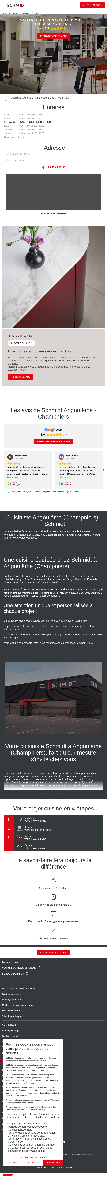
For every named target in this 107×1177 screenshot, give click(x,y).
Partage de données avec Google (23, 1126)
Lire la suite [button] (12, 469)
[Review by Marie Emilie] (72, 448)
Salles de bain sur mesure (14, 1003)
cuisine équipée (47, 523)
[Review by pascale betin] (21, 448)
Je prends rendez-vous (53, 36)
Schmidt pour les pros (12, 1008)
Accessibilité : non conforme (82, 1147)
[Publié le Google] (13, 475)
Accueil (4, 13)
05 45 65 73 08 (53, 167)
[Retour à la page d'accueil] (17, 5)
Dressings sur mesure (12, 991)
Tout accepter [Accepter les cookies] (49, 1162)
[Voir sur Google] (10, 449)
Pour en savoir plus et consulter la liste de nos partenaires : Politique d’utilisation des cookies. (29, 1116)
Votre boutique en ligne (19, 960)
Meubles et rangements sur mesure (18, 997)
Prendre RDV (94, 5)
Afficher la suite (53, 785)
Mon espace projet (11, 1022)
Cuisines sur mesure (11, 986)
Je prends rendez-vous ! (53, 945)
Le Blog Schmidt (13, 965)
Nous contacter (9, 1033)
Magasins (15, 13)
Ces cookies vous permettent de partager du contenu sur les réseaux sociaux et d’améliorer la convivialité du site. (28, 1147)
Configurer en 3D (10, 1028)
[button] (8, 1175)
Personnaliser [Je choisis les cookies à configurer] (29, 1162)
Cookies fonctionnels (16, 1129)
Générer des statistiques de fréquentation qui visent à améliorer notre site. (28, 1134)
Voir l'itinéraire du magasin (53, 213)
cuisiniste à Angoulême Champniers (24, 571)
